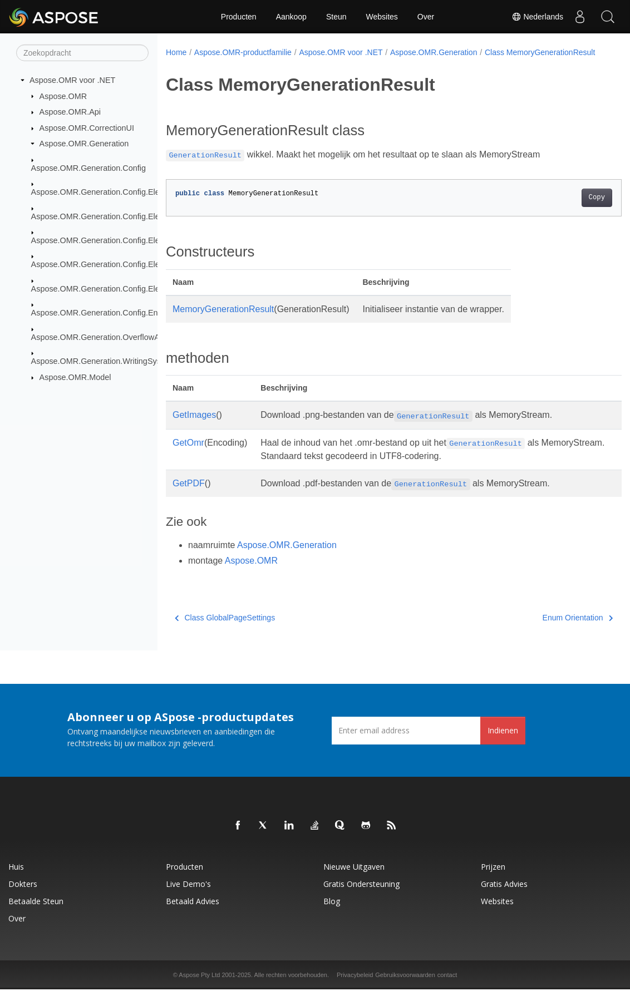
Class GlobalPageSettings (225, 629)
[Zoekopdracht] (82, 53)
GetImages (194, 426)
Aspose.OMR (63, 95)
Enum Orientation (545, 629)
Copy (565, 209)
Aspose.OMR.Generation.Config (88, 168)
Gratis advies (504, 895)
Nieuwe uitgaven (354, 878)
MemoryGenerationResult (223, 321)
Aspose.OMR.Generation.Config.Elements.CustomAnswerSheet (145, 215)
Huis (16, 878)
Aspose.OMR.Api (70, 111)
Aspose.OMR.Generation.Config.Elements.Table (117, 288)
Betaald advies (192, 913)
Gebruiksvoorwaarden (405, 986)
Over (425, 16)
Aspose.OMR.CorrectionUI (87, 128)
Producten (239, 16)
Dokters (22, 895)
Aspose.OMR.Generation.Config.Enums (102, 312)
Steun (336, 16)
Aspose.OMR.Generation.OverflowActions (106, 336)
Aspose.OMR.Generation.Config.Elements (106, 192)
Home (176, 52)
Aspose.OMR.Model (75, 377)
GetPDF (189, 495)
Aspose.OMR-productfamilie (243, 52)
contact (447, 986)
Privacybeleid (355, 986)
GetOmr (188, 454)
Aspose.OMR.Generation (84, 143)
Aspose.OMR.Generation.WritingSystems (104, 361)
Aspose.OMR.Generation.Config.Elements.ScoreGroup (129, 264)
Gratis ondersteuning (361, 895)
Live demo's (188, 895)
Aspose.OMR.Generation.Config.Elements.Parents (121, 240)
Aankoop (291, 16)
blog (331, 913)
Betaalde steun (35, 913)
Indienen (503, 742)
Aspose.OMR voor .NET (72, 80)
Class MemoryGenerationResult (228, 64)
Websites (382, 16)
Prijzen (493, 878)
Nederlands (537, 17)
